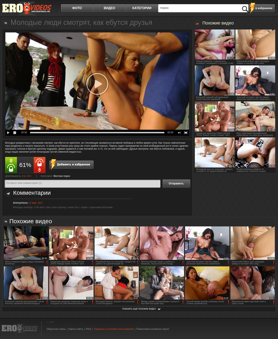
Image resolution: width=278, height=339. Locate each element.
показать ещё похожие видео (139, 309)
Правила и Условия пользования (114, 328)
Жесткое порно (61, 176)
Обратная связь (56, 328)
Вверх (270, 318)
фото (77, 8)
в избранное (263, 8)
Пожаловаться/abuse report (152, 328)
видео (109, 8)
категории (141, 8)
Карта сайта (75, 328)
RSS (88, 328)
